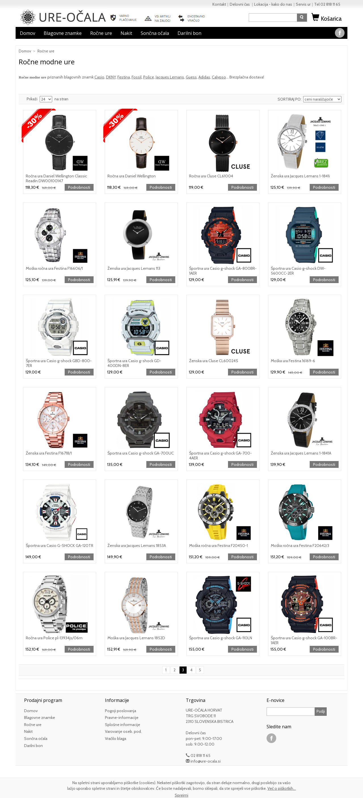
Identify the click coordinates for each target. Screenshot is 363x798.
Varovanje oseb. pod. (123, 731)
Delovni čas (240, 4)
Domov (27, 33)
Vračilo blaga (115, 738)
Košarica (327, 18)
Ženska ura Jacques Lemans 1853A (136, 545)
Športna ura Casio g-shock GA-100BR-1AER (304, 640)
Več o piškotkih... (281, 788)
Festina (123, 77)
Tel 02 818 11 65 (327, 4)
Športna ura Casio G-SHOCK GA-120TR (59, 545)
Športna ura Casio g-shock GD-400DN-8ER (134, 363)
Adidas (204, 77)
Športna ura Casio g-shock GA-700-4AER (220, 455)
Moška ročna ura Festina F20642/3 (300, 545)
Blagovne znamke (63, 33)
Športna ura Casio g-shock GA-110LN (220, 637)
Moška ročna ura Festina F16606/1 (54, 268)
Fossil (137, 77)
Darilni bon (189, 33)
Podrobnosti (79, 187)
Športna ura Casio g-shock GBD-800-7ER (59, 363)
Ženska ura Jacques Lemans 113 (133, 268)
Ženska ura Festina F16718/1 (49, 453)
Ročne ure (101, 33)
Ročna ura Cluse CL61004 (211, 176)
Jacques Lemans (170, 77)
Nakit (126, 33)
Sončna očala (155, 33)
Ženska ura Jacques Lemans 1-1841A (301, 453)
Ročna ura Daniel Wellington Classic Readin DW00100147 (56, 178)
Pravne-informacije (121, 717)
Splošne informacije (122, 724)
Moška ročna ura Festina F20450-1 (218, 545)
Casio (99, 77)
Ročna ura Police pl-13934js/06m (54, 637)
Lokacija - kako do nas (273, 4)
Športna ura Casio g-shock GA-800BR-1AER (223, 271)
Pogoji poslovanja (120, 710)
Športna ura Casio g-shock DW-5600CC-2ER (298, 271)
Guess (191, 77)
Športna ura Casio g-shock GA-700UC (140, 453)
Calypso (219, 77)
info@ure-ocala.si (206, 761)
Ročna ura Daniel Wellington (131, 176)
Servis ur (303, 4)
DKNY (111, 77)
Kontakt (219, 4)
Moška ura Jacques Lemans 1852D (136, 637)
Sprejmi (181, 795)
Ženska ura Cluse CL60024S (213, 360)
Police (148, 77)
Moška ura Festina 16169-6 (293, 360)
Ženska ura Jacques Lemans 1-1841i (300, 176)
